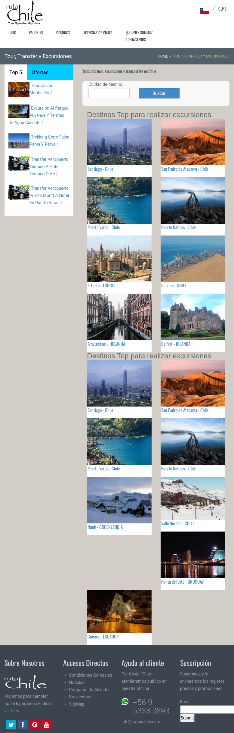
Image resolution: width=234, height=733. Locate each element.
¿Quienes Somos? (138, 32)
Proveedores (81, 696)
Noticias (77, 682)
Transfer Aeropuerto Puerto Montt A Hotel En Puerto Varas (49, 195)
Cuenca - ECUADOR (103, 636)
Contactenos (135, 39)
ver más (12, 710)
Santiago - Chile (100, 168)
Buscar (158, 93)
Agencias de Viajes (97, 33)
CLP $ (222, 9)
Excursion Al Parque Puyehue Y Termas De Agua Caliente (38, 115)
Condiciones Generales (90, 675)
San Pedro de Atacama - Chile (184, 168)
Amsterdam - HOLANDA (106, 343)
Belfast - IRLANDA (175, 343)
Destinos (63, 33)
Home (163, 56)
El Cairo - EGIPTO (101, 285)
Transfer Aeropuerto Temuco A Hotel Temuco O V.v (49, 166)
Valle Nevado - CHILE (177, 523)
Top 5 (15, 72)
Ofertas (40, 72)
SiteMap (77, 704)
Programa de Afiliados (90, 689)
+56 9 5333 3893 (151, 706)
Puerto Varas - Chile (104, 227)
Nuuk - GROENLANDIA (105, 526)
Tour (12, 32)
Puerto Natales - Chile (178, 227)
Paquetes (36, 32)
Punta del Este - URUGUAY (182, 581)
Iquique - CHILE (173, 285)
